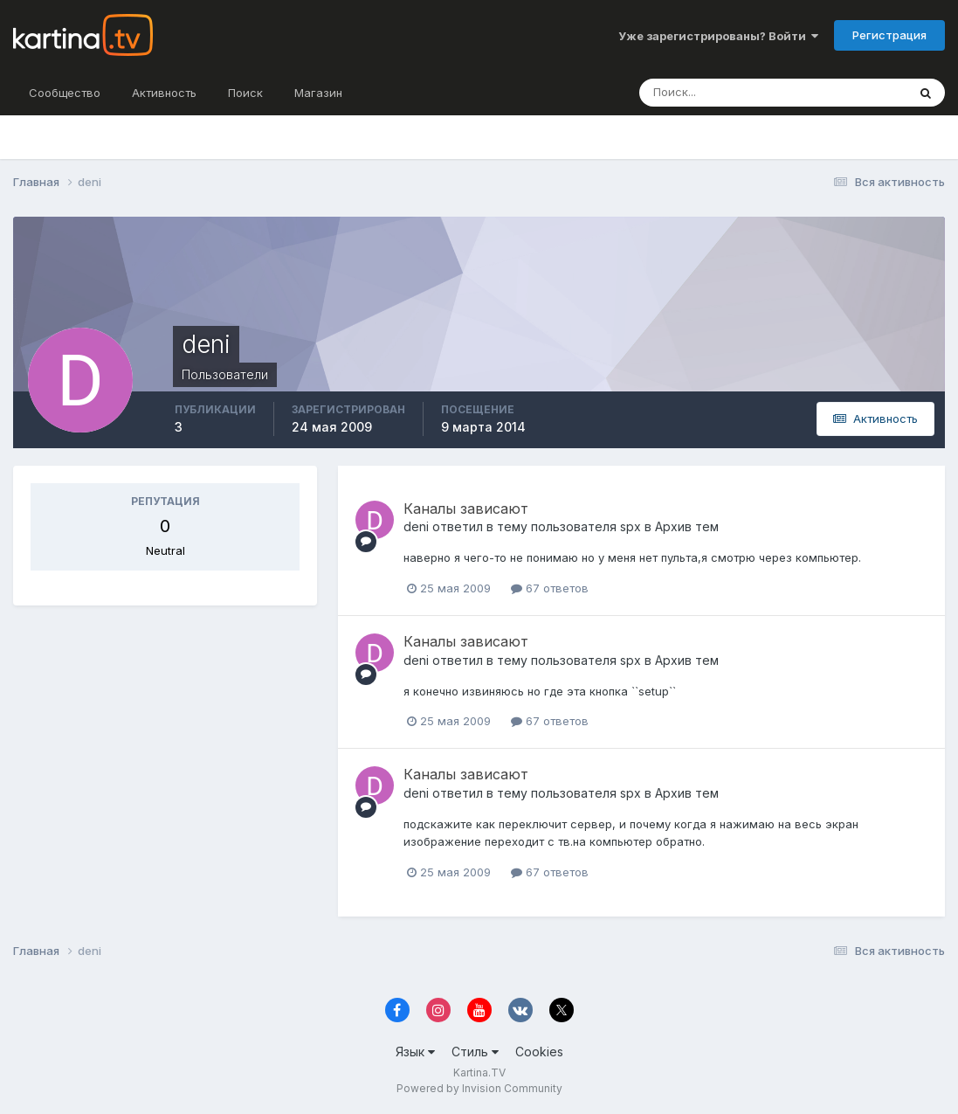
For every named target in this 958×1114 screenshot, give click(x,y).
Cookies (539, 1051)
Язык (415, 1051)
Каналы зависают (465, 508)
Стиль (475, 1051)
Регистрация (889, 35)
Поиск (245, 93)
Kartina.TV (479, 1072)
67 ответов (550, 588)
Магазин (318, 93)
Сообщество (64, 93)
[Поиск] (734, 93)
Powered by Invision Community (479, 1088)
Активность (164, 93)
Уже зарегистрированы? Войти (718, 36)
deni (416, 526)
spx (630, 526)
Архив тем (687, 526)
